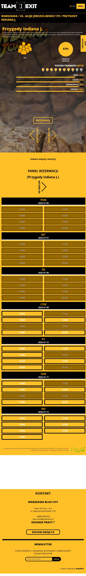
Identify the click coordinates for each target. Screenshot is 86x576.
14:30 (65, 215)
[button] (80, 6)
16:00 (22, 221)
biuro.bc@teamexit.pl (43, 519)
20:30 (65, 228)
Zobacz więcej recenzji (43, 159)
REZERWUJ (43, 120)
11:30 (65, 209)
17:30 (65, 221)
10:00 (22, 209)
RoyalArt (80, 568)
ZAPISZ (56, 559)
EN (73, 6)
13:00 (22, 215)
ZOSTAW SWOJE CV (43, 532)
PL (71, 6)
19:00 (22, 228)
